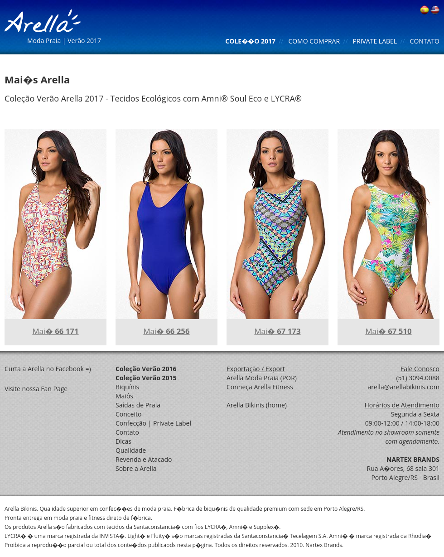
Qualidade (131, 450)
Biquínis (127, 387)
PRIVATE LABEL (375, 41)
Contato (127, 432)
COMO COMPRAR (314, 41)
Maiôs (124, 396)
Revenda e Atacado (144, 459)
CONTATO (424, 41)
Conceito (128, 414)
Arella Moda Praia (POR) (262, 377)
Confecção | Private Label (153, 423)
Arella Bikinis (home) (257, 405)
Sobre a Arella (136, 468)
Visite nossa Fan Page (36, 388)
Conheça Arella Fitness (260, 387)
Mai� (55, 331)
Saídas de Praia (138, 405)
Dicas (123, 441)
